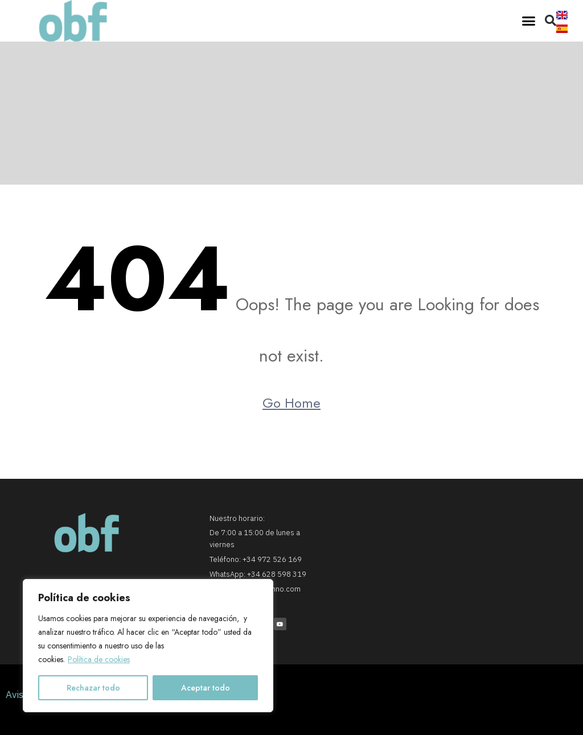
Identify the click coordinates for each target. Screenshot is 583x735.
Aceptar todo (205, 687)
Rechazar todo (93, 687)
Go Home (291, 403)
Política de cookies (99, 659)
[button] (529, 21)
